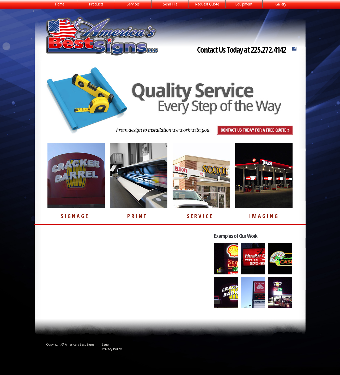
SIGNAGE (75, 216)
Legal (106, 344)
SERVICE (200, 216)
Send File (170, 4)
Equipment (243, 4)
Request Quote (207, 4)
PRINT (137, 216)
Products (95, 4)
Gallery (280, 4)
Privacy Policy (112, 349)
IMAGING (264, 216)
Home (59, 4)
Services (132, 4)
